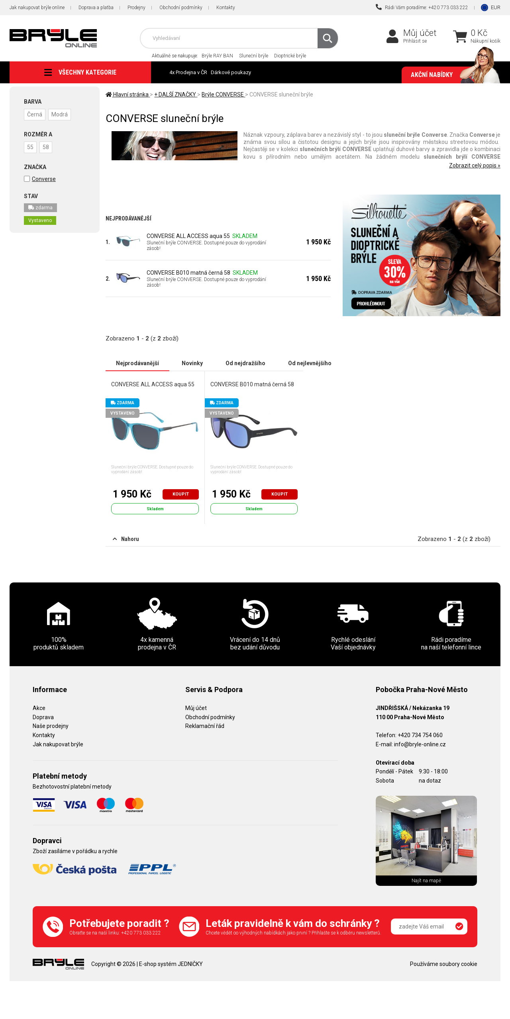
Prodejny (136, 7)
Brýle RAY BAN (217, 56)
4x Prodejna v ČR (188, 72)
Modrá (59, 114)
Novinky (192, 363)
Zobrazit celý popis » (474, 165)
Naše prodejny (51, 726)
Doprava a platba (96, 7)
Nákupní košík (485, 41)
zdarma (40, 207)
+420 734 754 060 (420, 735)
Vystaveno (40, 220)
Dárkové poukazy (231, 72)
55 (30, 147)
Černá (34, 114)
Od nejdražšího (245, 363)
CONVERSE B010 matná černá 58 (188, 273)
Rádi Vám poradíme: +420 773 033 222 (422, 7)
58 (46, 147)
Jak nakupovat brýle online (37, 7)
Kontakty (225, 7)
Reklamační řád (204, 726)
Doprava (43, 717)
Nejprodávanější (137, 363)
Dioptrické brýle (290, 56)
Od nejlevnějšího (310, 363)
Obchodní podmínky (180, 7)
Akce (39, 708)
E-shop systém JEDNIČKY (171, 964)
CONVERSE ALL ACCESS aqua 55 (188, 236)
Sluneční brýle (253, 56)
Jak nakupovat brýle (58, 744)
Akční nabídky (451, 75)
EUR (495, 7)
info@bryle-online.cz (420, 744)
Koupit (181, 494)
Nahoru (126, 539)
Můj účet (420, 33)
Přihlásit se (415, 41)
